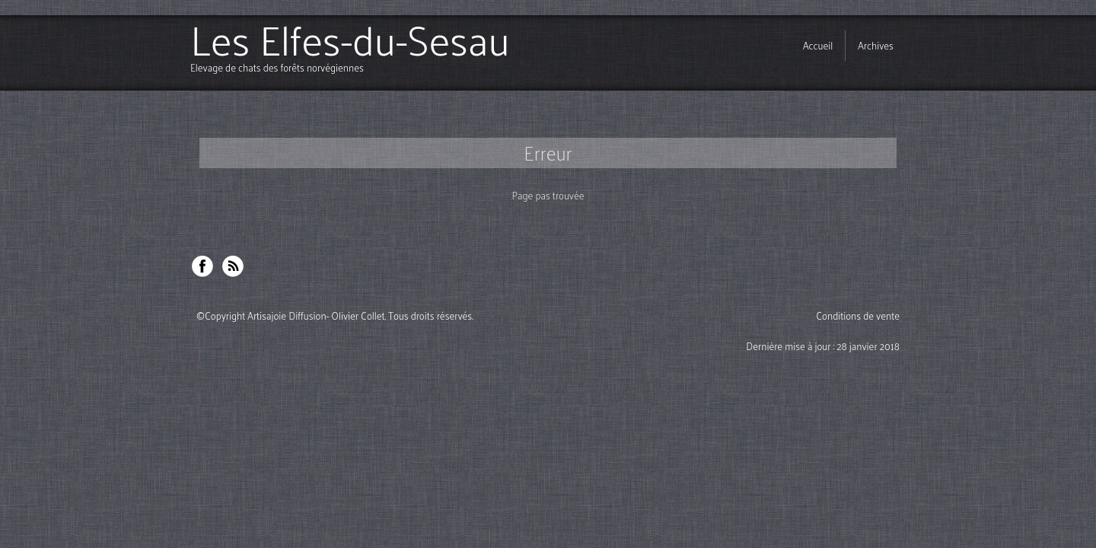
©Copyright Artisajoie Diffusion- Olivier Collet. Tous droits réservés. (334, 315)
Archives (876, 45)
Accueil (818, 45)
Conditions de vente (858, 315)
